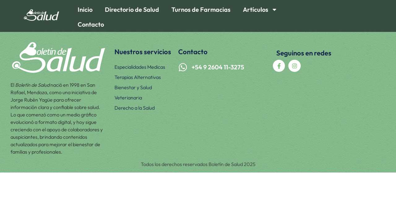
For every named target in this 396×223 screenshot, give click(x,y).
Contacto (91, 24)
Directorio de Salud (132, 9)
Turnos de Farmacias (200, 9)
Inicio (85, 9)
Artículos (260, 9)
